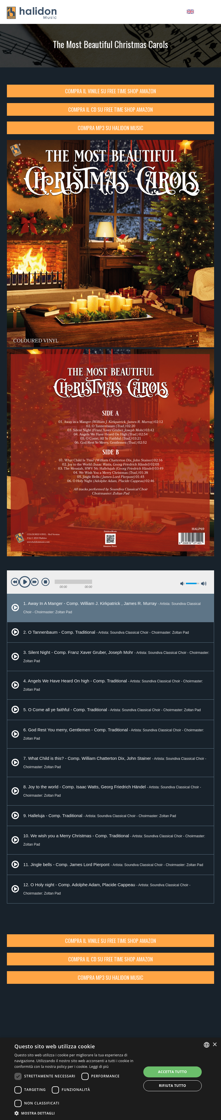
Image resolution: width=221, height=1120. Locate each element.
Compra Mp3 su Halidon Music (110, 128)
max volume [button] (204, 583)
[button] (76, 1113)
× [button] (214, 1045)
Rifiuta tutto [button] (172, 1085)
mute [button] (182, 583)
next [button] (35, 582)
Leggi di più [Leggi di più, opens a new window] (98, 1066)
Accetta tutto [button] (172, 1071)
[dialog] (110, 1079)
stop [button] (45, 582)
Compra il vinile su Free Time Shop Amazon (110, 91)
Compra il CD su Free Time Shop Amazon (110, 109)
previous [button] (15, 582)
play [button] (25, 582)
